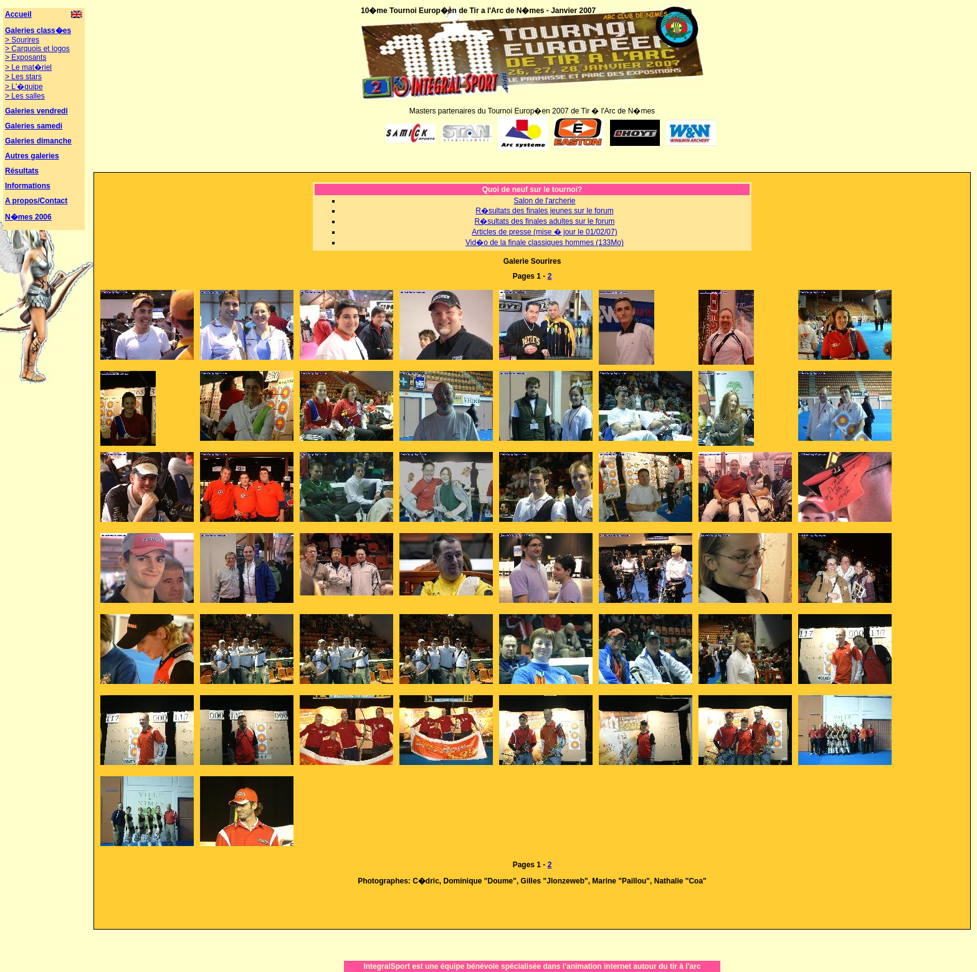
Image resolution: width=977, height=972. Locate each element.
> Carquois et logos (37, 48)
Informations (27, 185)
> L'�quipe (24, 86)
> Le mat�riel (28, 67)
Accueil (18, 14)
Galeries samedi (33, 126)
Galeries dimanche (38, 141)
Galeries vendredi (36, 111)
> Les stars (23, 76)
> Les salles (25, 96)
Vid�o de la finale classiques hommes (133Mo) (544, 242)
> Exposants (25, 57)
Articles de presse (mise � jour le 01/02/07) (544, 232)
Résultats (22, 170)
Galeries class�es (38, 30)
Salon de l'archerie (544, 200)
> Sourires (22, 40)
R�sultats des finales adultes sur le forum (545, 221)
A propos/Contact (36, 200)
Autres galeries (32, 156)
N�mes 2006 (28, 217)
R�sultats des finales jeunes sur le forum (544, 210)
